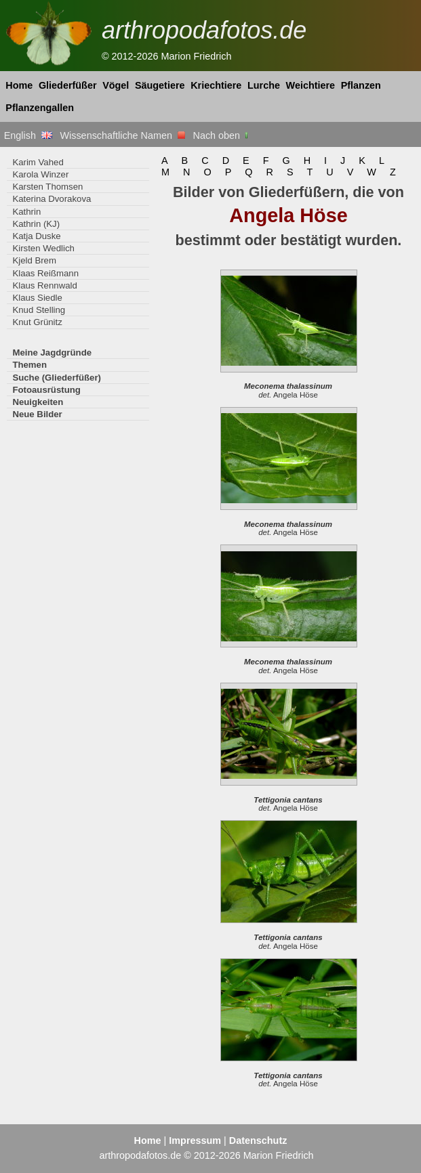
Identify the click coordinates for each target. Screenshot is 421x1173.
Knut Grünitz (37, 322)
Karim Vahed (37, 162)
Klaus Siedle (37, 298)
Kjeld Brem (34, 260)
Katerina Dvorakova (51, 199)
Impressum (195, 1140)
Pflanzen (361, 85)
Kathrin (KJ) (36, 224)
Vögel (115, 85)
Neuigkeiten (37, 402)
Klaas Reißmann (45, 273)
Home (19, 85)
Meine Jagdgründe (52, 352)
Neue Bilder (37, 414)
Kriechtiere (216, 85)
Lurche (263, 85)
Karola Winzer (40, 174)
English (28, 135)
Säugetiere (160, 85)
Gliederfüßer (68, 85)
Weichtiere (311, 85)
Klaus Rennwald (44, 285)
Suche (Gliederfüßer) (56, 377)
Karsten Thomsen (47, 187)
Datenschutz (258, 1140)
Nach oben (222, 135)
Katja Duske (36, 236)
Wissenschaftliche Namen (122, 135)
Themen (29, 365)
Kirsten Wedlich (43, 248)
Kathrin (26, 212)
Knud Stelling (38, 310)
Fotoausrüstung (46, 390)
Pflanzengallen (39, 107)
